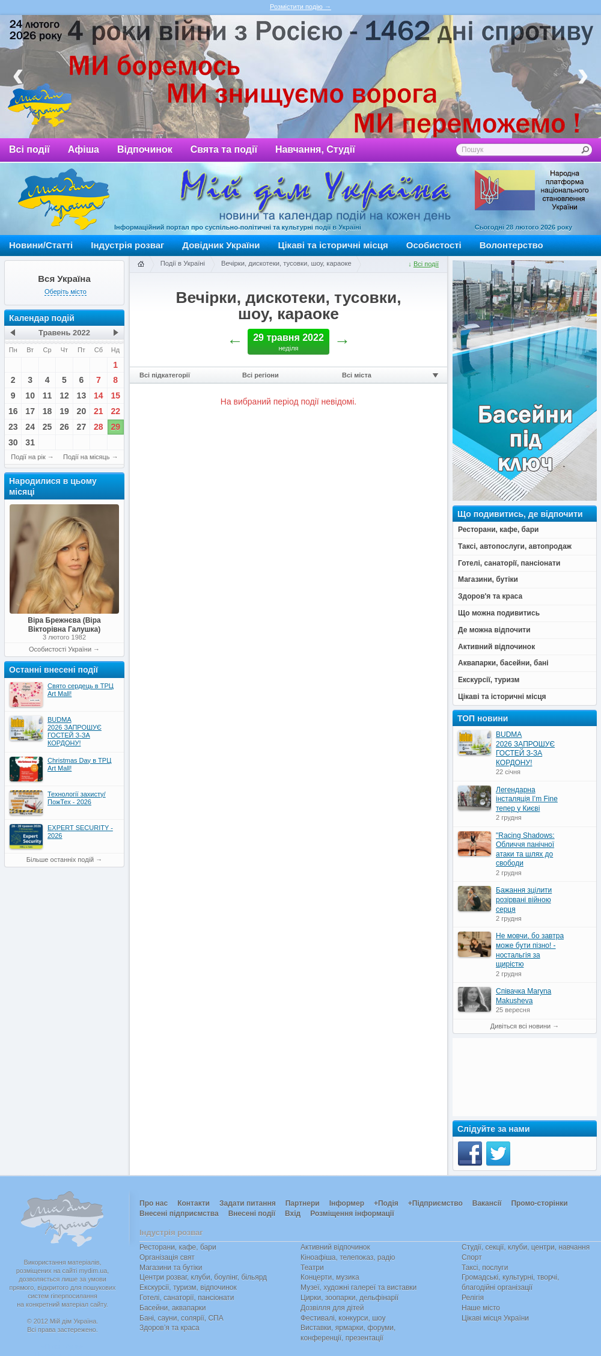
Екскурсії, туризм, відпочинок (188, 1287)
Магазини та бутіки (170, 1267)
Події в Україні (182, 263)
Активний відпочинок (335, 1247)
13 (82, 395)
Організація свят (167, 1257)
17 (30, 411)
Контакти (193, 1203)
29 (115, 427)
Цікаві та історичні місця (333, 245)
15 (115, 395)
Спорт (472, 1257)
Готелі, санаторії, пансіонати (186, 1297)
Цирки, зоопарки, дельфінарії (349, 1297)
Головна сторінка (140, 264)
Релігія (473, 1297)
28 (98, 427)
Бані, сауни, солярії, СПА (181, 1318)
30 (13, 442)
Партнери (302, 1203)
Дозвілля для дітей (332, 1308)
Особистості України (60, 649)
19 (64, 411)
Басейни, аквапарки (172, 1308)
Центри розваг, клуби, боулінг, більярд (203, 1277)
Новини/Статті (41, 245)
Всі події (29, 149)
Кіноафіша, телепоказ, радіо (347, 1257)
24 (30, 427)
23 (13, 427)
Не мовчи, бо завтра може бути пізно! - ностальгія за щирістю (530, 950)
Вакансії (487, 1203)
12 (64, 395)
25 (47, 427)
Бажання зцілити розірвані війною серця (524, 899)
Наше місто (481, 1308)
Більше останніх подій (60, 859)
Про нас (153, 1203)
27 (82, 427)
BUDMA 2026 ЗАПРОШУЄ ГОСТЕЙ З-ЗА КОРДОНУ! (525, 748)
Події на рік (28, 456)
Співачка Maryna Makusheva (523, 996)
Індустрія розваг (127, 245)
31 (30, 442)
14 (98, 395)
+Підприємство (435, 1203)
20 (82, 411)
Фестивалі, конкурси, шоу (342, 1318)
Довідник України (221, 245)
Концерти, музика (329, 1277)
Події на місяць (86, 456)
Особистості (434, 245)
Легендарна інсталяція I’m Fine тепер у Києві (527, 799)
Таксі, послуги (485, 1267)
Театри (312, 1267)
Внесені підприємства (179, 1213)
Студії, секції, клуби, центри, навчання (526, 1247)
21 (98, 411)
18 (47, 411)
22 (115, 411)
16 (13, 411)
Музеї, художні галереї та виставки (358, 1287)
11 (47, 395)
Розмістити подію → (300, 6)
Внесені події (251, 1213)
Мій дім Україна (63, 199)
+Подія (386, 1203)
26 (64, 427)
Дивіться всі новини (520, 1026)
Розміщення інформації (352, 1213)
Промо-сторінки (539, 1203)
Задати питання (247, 1203)
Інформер (346, 1203)
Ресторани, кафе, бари (177, 1247)
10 (30, 395)
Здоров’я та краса (169, 1328)
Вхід (292, 1213)
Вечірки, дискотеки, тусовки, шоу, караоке (286, 263)
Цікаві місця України (495, 1318)
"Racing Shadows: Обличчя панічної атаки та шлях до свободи (525, 849)
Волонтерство (511, 245)
